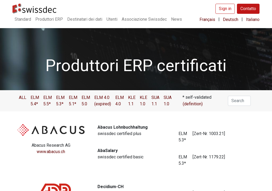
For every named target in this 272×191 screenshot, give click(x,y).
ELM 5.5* (47, 100)
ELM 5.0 (86, 100)
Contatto (248, 8)
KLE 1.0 (143, 100)
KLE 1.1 (131, 100)
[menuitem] (22, 19)
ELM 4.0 (119, 100)
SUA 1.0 (168, 100)
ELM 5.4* (35, 100)
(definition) (193, 103)
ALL (22, 97)
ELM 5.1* (73, 100)
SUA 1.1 (155, 100)
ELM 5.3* (60, 100)
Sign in (225, 8)
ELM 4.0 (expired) (102, 100)
